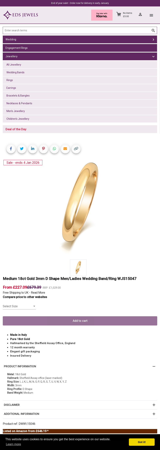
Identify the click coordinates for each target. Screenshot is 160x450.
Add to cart (80, 321)
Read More (38, 292)
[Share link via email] (65, 148)
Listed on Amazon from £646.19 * (25, 431)
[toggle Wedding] (153, 39)
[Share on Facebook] (10, 148)
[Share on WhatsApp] (54, 148)
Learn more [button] (13, 444)
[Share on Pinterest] (43, 148)
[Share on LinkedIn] (32, 148)
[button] (80, 366)
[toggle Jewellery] (153, 56)
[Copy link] (76, 148)
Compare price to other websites (25, 297)
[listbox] (19, 306)
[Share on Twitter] (21, 148)
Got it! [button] (142, 442)
